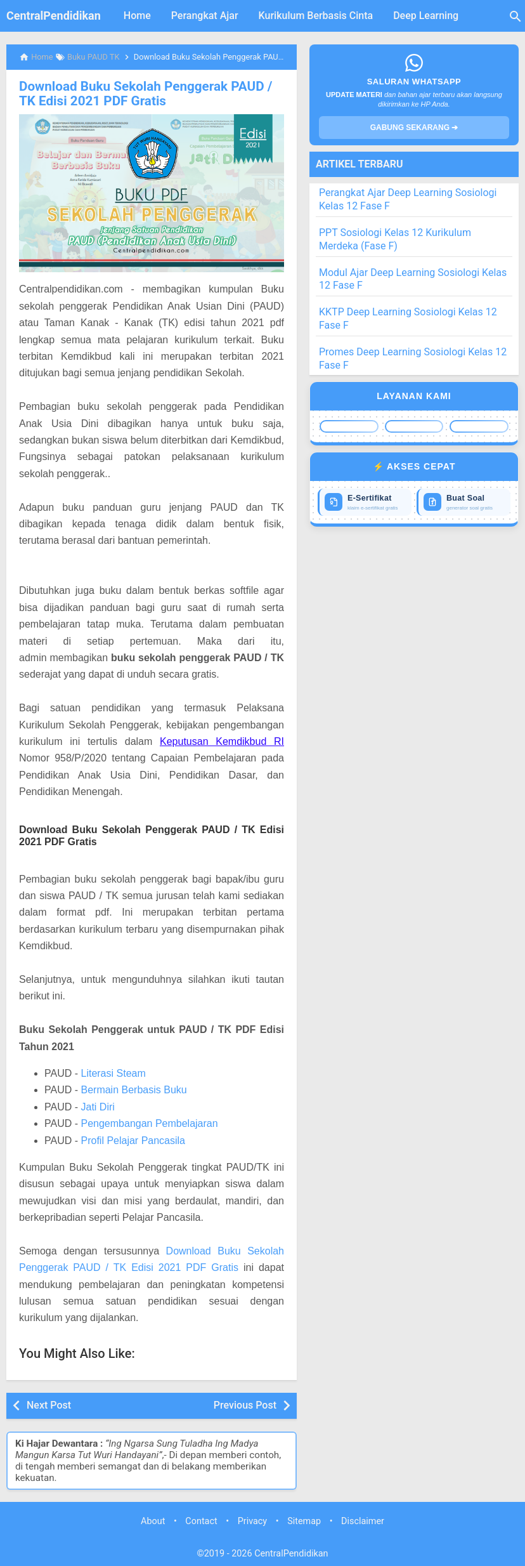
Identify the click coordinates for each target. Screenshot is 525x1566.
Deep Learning (425, 16)
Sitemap (304, 1520)
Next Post (49, 1404)
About (153, 1520)
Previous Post (245, 1404)
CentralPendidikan (53, 15)
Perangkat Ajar (204, 16)
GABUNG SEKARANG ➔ (414, 127)
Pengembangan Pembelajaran (149, 1122)
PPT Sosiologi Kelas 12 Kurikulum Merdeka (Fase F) (395, 239)
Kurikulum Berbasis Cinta (316, 16)
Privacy (253, 1520)
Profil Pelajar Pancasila (133, 1139)
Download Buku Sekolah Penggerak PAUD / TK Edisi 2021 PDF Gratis (151, 93)
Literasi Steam (113, 1072)
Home (137, 16)
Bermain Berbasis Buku (133, 1089)
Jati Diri (97, 1105)
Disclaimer (362, 1520)
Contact (201, 1520)
